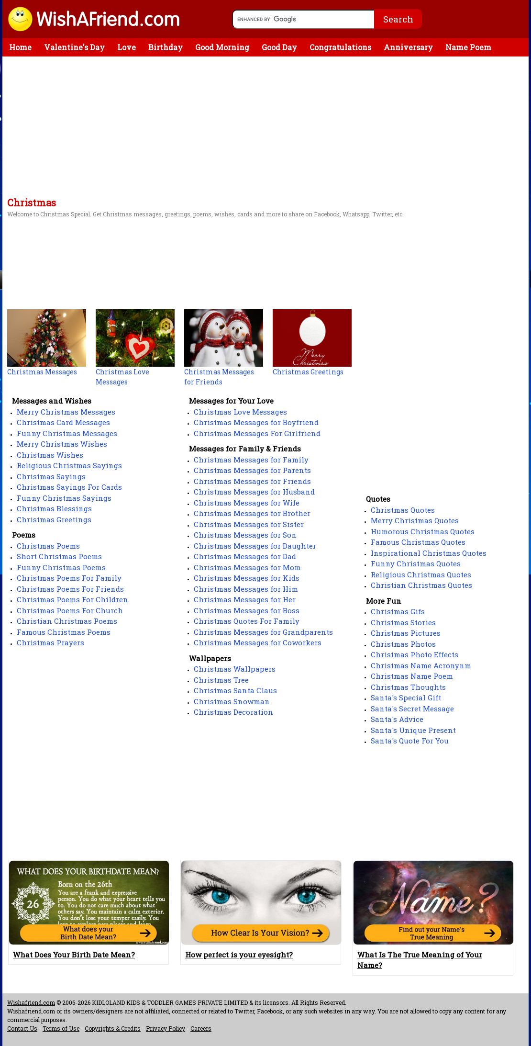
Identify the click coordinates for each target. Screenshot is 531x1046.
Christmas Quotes (403, 510)
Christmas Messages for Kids (246, 578)
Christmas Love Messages (240, 411)
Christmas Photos (403, 644)
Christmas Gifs (398, 611)
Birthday (165, 47)
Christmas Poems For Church (70, 610)
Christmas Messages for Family (251, 459)
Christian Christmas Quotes (421, 585)
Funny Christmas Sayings (64, 498)
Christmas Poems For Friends (70, 589)
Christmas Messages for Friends (252, 481)
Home (20, 47)
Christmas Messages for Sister (249, 524)
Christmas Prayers (50, 642)
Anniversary (408, 47)
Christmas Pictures (406, 633)
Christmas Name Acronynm (421, 665)
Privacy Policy (165, 1028)
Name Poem (468, 47)
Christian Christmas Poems (67, 621)
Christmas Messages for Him (246, 589)
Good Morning (222, 47)
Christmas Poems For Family (69, 578)
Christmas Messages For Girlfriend (257, 433)
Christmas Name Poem (412, 676)
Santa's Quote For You (410, 740)
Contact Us (22, 1028)
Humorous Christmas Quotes (423, 531)
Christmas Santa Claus (235, 690)
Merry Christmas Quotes (415, 520)
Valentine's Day (74, 47)
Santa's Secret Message (412, 708)
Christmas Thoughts (408, 687)
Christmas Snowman (232, 701)
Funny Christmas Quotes (416, 563)
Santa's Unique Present (413, 730)
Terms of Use (61, 1028)
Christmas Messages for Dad (245, 556)
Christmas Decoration (233, 712)
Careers (200, 1028)
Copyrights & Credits (113, 1028)
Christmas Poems (48, 546)
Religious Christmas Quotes (421, 574)
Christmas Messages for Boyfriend (256, 422)
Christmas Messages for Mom (247, 567)
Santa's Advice (397, 719)
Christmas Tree (221, 680)
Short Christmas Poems (59, 556)
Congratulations (340, 47)
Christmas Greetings (54, 519)
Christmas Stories (403, 622)
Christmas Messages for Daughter (255, 546)
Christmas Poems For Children (72, 599)
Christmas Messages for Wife (246, 502)
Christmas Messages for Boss (246, 610)
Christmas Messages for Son (245, 535)
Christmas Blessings (54, 508)
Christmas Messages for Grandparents (263, 632)
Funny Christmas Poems (61, 567)
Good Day (279, 47)
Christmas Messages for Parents (252, 470)
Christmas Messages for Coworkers (257, 642)
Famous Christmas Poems (64, 632)
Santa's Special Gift (406, 697)
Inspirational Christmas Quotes (429, 553)
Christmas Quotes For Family (246, 621)
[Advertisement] (265, 128)
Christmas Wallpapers (235, 669)
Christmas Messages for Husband (254, 491)
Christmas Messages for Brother (252, 513)
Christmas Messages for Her (245, 599)
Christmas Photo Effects (414, 654)
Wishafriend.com (31, 1002)
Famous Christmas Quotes (418, 542)
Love (126, 47)
